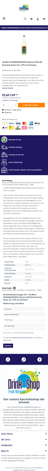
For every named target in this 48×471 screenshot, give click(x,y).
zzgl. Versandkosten (15, 98)
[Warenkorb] (44, 19)
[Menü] (4, 18)
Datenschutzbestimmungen (22, 338)
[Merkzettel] (31, 19)
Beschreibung (7, 180)
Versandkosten (38, 468)
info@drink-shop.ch (8, 359)
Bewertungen (7, 288)
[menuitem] (4, 18)
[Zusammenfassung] (24, 314)
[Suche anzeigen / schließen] (25, 19)
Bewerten (7, 112)
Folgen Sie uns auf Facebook (39, 359)
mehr (32, 185)
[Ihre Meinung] (24, 327)
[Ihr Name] (24, 309)
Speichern (8, 346)
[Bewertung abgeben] (24, 320)
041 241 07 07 (24, 359)
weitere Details (7, 88)
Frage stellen (15, 110)
